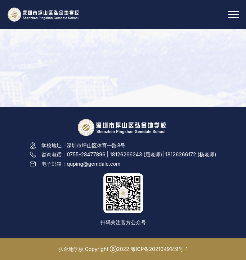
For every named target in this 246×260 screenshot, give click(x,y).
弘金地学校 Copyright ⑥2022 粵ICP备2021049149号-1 (123, 249)
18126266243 (126, 154)
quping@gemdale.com (93, 164)
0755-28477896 (86, 154)
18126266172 (180, 154)
